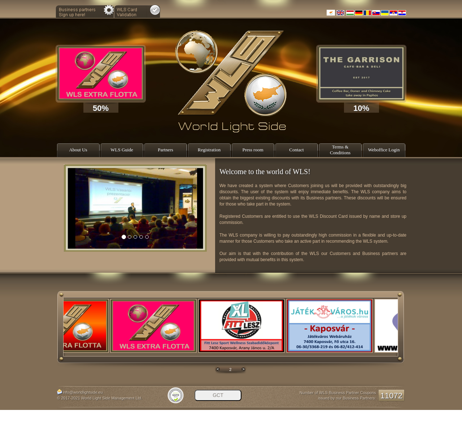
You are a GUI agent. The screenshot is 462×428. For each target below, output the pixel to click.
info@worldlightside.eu (83, 392)
